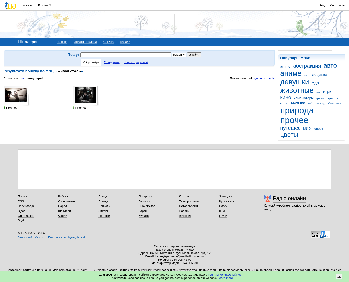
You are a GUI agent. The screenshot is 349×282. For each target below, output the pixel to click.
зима (318, 92)
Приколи (104, 206)
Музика (144, 215)
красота (333, 98)
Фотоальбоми (188, 206)
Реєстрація (337, 5)
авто (330, 65)
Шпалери (64, 211)
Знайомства (147, 206)
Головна (27, 5)
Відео (22, 211)
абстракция (307, 66)
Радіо (21, 220)
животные (297, 90)
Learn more (225, 278)
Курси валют (228, 201)
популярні (35, 78)
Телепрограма (189, 201)
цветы (289, 134)
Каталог (184, 196)
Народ (62, 206)
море (284, 103)
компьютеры (304, 98)
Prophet (10, 107)
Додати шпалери (85, 41)
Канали (125, 41)
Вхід (322, 5)
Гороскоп (145, 201)
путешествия (296, 128)
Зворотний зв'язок (30, 237)
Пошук (103, 196)
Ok (339, 276)
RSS (21, 201)
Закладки (225, 196)
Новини (184, 211)
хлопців (269, 78)
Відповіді (185, 215)
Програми (145, 196)
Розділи (43, 5)
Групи (223, 215)
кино (285, 97)
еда (315, 83)
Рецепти (104, 215)
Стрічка (108, 41)
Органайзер (26, 215)
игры (327, 91)
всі (250, 78)
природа (297, 110)
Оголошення (66, 201)
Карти (143, 211)
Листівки (104, 211)
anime (285, 66)
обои (330, 103)
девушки (294, 82)
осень (338, 104)
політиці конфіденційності (225, 274)
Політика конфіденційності (66, 237)
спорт (318, 128)
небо (310, 103)
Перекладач (26, 206)
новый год (320, 104)
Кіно (222, 211)
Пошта (22, 196)
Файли (62, 215)
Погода (103, 201)
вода (307, 75)
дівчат (258, 78)
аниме (291, 73)
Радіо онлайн (289, 198)
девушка (319, 75)
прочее (294, 120)
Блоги (223, 206)
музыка (298, 103)
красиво (320, 98)
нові (22, 78)
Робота (63, 196)
